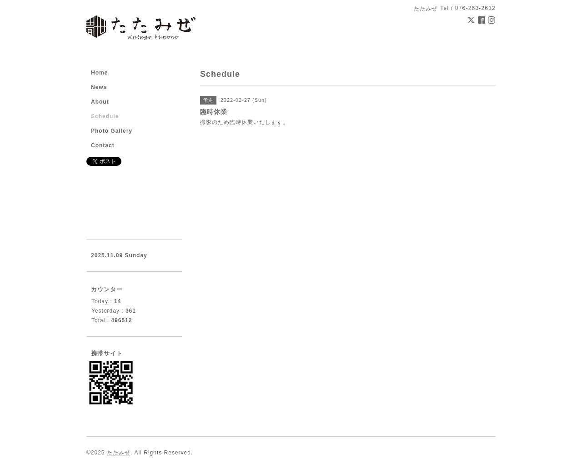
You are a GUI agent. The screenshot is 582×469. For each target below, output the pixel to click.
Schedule (105, 116)
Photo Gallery (111, 131)
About (100, 102)
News (99, 87)
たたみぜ (118, 452)
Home (99, 73)
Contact (103, 145)
